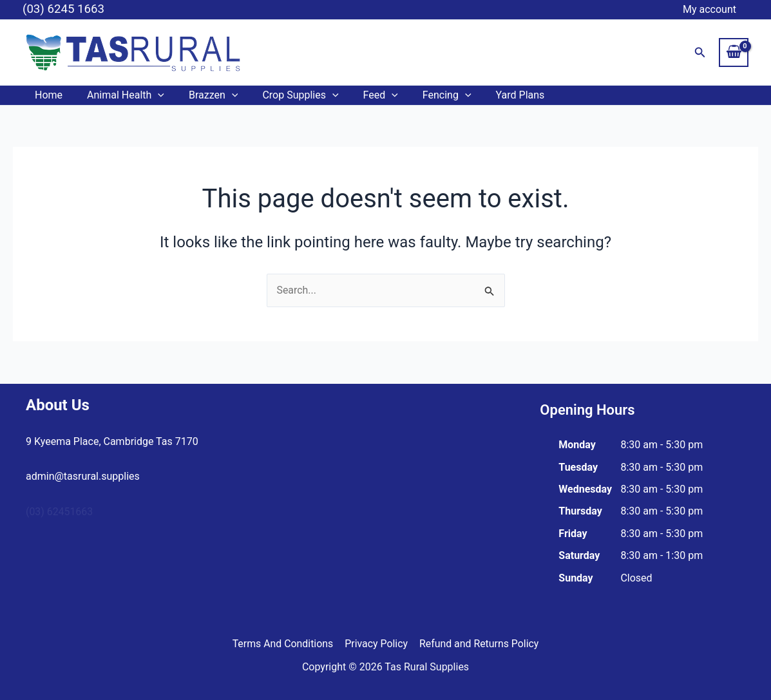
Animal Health (119, 95)
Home (47, 95)
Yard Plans (495, 95)
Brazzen (203, 95)
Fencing (425, 95)
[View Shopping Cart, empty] (733, 52)
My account (711, 9)
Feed (363, 95)
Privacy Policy (376, 644)
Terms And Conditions (283, 644)
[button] (700, 52)
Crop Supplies (287, 95)
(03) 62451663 (59, 512)
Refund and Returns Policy (478, 644)
